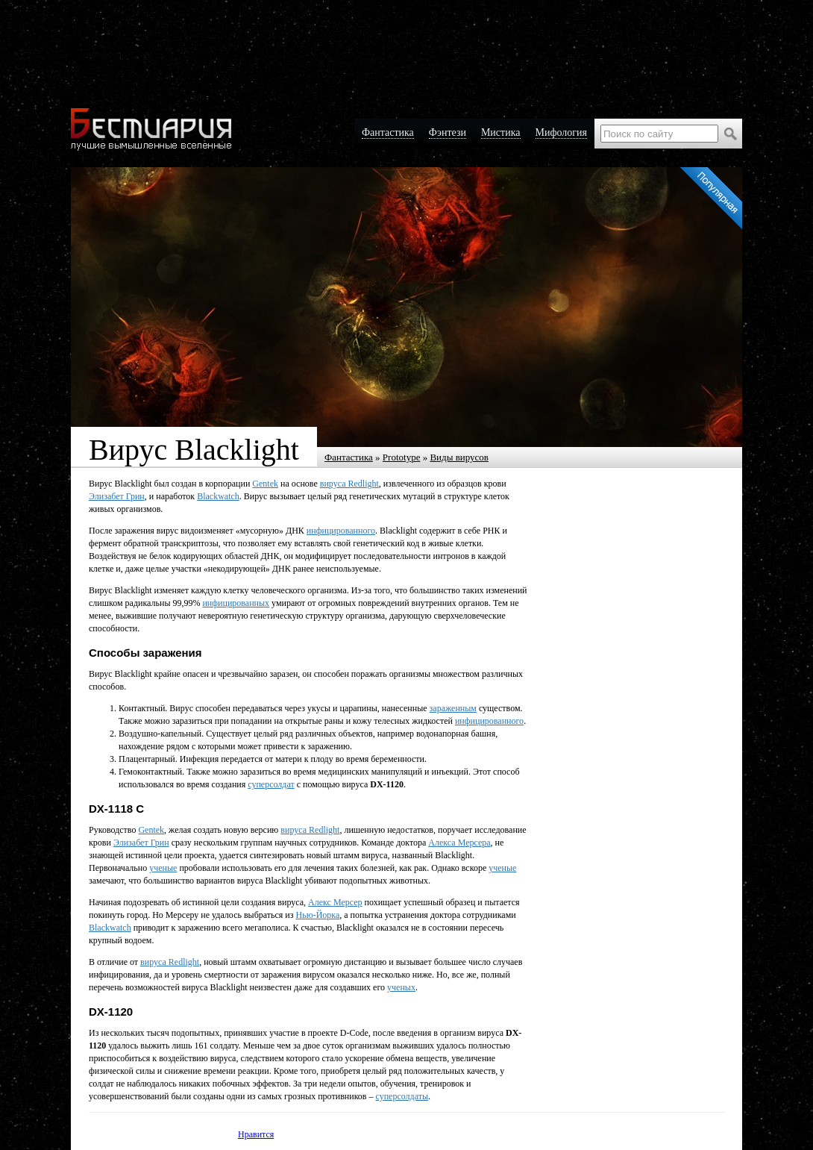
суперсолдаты (402, 1096)
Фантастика (348, 457)
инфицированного (341, 530)
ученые (163, 868)
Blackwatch (218, 496)
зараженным (453, 708)
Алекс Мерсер (335, 902)
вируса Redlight (349, 483)
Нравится (256, 1134)
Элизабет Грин (117, 496)
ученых (401, 987)
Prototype (402, 457)
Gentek (265, 483)
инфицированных (235, 603)
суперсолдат (271, 784)
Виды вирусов (459, 457)
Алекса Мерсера (459, 842)
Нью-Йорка (318, 915)
